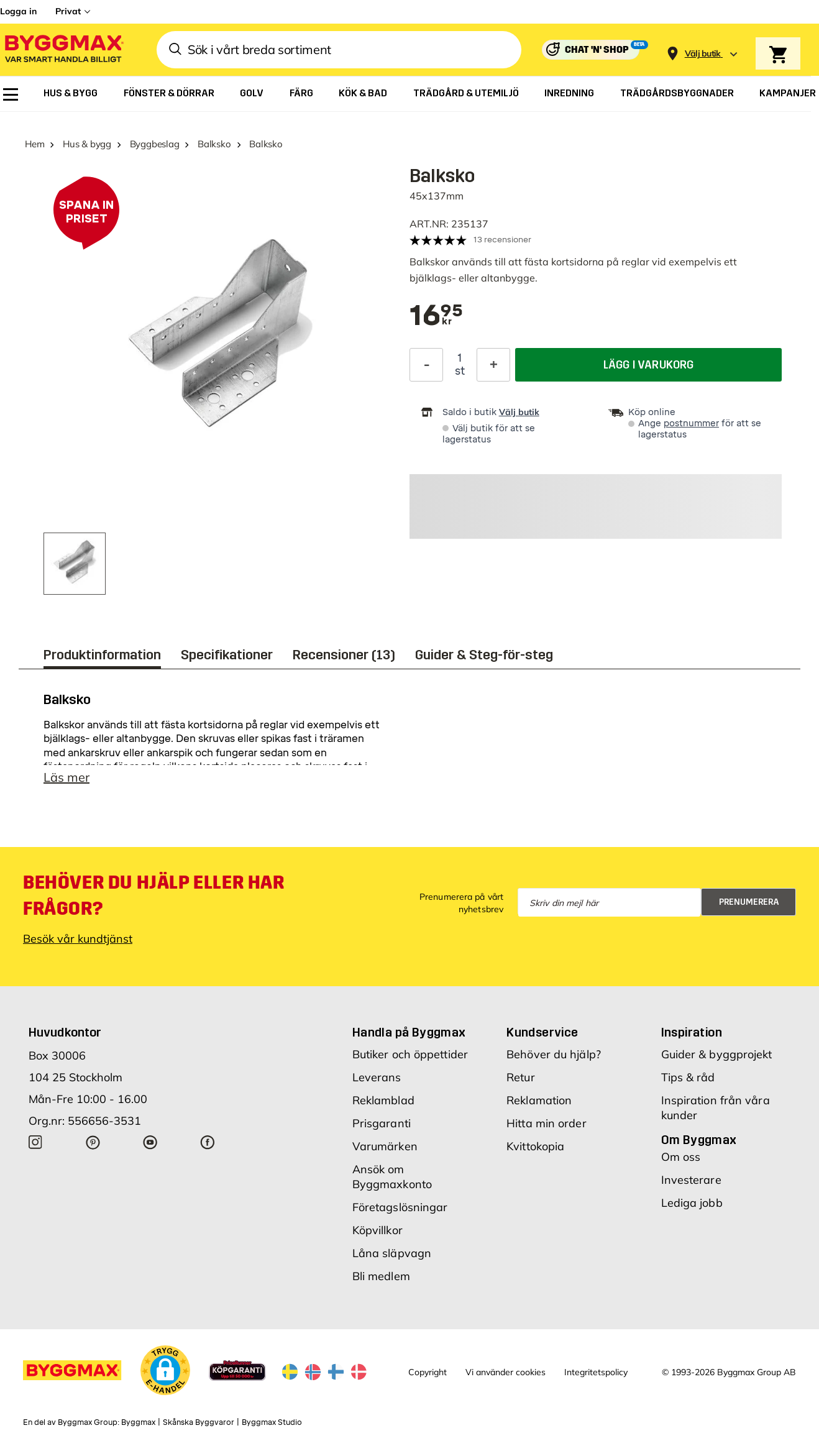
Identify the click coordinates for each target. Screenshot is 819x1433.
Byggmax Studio (272, 1422)
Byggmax (138, 1422)
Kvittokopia (535, 1146)
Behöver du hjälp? (553, 1054)
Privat (68, 11)
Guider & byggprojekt (716, 1054)
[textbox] (436, 316)
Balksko (214, 144)
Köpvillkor (377, 1230)
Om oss (681, 1157)
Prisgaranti (381, 1123)
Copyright (427, 1372)
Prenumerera (749, 902)
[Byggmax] (63, 50)
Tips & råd (688, 1077)
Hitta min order (546, 1123)
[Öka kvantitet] (493, 365)
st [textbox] (460, 371)
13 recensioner (502, 239)
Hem (34, 144)
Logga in (18, 11)
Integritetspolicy (596, 1372)
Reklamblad (383, 1100)
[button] (165, 1370)
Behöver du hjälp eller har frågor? (154, 895)
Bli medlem (381, 1276)
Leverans (376, 1077)
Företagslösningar (400, 1207)
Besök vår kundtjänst (77, 939)
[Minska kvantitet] (426, 365)
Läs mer (66, 777)
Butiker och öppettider (410, 1054)
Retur (520, 1077)
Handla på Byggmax (409, 1032)
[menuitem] (10, 94)
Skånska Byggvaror (198, 1422)
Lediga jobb (692, 1203)
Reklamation (539, 1100)
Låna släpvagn (391, 1253)
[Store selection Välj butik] (702, 54)
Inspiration (691, 1032)
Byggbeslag (155, 144)
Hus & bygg (87, 144)
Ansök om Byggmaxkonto (392, 1176)
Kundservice (542, 1032)
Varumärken (385, 1146)
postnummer (691, 423)
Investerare (691, 1180)
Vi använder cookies (505, 1372)
